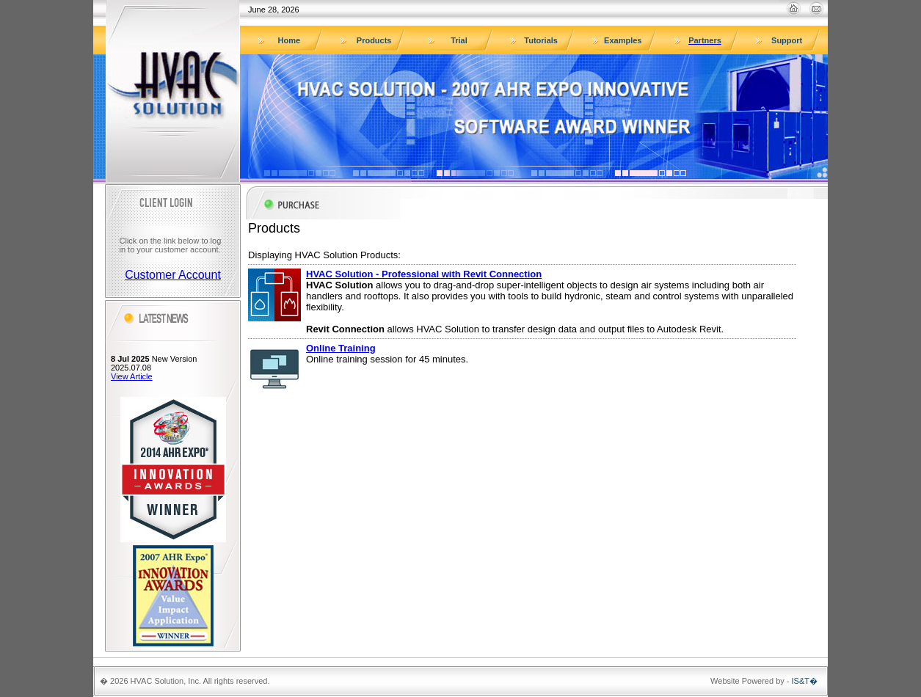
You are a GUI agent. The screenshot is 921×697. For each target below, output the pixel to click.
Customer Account (173, 275)
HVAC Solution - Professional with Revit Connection (424, 274)
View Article (132, 376)
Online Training (341, 348)
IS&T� (805, 680)
